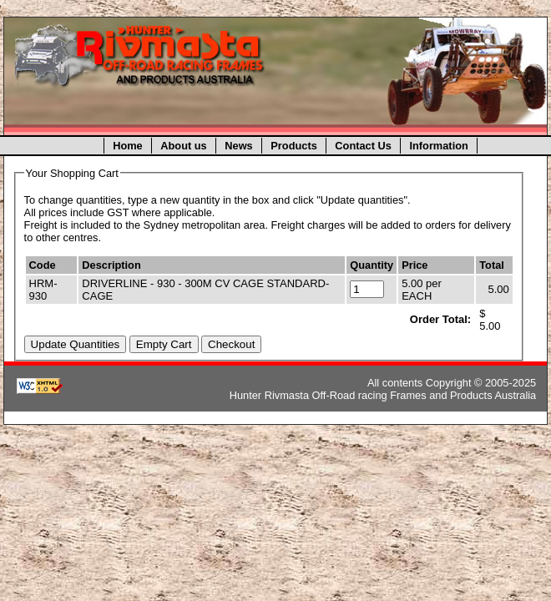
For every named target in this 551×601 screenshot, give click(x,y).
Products (293, 145)
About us (183, 145)
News (238, 145)
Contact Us (363, 145)
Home (128, 145)
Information (438, 145)
